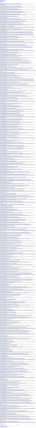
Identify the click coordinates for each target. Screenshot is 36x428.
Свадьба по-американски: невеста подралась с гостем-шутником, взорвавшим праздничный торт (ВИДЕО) (13, 286)
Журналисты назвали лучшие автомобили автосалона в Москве (8, 312)
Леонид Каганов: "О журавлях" (4, 379)
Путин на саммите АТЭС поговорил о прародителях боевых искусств (9, 209)
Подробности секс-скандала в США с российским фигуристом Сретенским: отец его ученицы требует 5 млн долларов (15, 418)
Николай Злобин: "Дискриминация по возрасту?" (6, 291)
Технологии (5, 94)
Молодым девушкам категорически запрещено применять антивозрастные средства (11, 77)
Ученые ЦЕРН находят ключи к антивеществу (6, 182)
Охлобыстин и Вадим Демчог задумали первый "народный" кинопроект (9, 268)
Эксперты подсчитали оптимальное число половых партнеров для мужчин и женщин (11, 281)
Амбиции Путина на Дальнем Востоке (5, 348)
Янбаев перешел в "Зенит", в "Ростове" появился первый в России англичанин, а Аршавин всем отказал (13, 327)
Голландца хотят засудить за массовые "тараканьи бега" (7, 26)
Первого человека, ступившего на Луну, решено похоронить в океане (9, 405)
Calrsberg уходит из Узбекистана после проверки (6, 309)
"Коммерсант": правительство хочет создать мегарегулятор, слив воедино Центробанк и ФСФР (12, 368)
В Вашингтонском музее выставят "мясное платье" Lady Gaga (8, 108)
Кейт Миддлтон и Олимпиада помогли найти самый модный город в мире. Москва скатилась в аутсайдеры (13, 363)
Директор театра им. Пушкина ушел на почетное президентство (8, 314)
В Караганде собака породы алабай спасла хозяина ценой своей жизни (9, 36)
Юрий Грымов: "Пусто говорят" (4, 89)
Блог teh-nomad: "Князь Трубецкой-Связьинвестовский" (7, 187)
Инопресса (5, 56)
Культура (5, 270)
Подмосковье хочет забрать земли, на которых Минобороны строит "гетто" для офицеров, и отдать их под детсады (15, 338)
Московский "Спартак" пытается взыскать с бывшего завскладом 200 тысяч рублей (10, 59)
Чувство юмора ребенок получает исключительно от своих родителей (9, 166)
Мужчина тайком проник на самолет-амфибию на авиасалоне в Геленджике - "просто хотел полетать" (13, 44)
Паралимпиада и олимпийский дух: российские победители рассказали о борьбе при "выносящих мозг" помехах (14, 195)
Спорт (4, 25)
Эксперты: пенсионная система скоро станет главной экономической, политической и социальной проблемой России (15, 232)
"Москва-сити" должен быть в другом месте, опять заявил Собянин (8, 276)
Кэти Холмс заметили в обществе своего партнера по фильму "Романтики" (9, 121)
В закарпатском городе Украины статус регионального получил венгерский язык (10, 13)
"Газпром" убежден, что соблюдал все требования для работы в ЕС (8, 97)
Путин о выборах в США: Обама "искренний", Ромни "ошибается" (8, 247)
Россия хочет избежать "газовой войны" (5, 258)
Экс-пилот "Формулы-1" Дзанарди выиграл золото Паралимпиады (8, 263)
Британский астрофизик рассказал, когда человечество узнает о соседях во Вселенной (11, 142)
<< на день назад (2, 424)
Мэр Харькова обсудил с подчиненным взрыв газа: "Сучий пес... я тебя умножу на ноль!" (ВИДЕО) (12, 229)
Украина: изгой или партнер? (3, 150)
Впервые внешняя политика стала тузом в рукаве (6, 211)
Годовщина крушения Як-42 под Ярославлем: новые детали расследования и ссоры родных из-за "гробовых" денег (15, 399)
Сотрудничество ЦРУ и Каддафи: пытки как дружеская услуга (8, 54)
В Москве (4, 426)
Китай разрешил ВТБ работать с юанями (5, 343)
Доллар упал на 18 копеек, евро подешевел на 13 (6, 296)
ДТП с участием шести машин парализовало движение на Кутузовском (9, 16)
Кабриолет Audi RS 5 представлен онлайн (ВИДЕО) (6, 206)
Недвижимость (5, 173)
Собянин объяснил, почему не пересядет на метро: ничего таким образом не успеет (10, 3)
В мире (5, 15)
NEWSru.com (2, 0)
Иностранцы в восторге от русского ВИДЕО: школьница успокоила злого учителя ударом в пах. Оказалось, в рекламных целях (16, 273)
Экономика (5, 99)
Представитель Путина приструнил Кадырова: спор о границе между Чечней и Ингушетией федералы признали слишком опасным (16, 79)
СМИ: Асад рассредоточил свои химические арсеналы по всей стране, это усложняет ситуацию (12, 41)
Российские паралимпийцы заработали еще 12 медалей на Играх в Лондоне (9, 407)
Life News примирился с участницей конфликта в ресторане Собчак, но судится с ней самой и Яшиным (13, 410)
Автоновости (5, 208)
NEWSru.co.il (1, 426)
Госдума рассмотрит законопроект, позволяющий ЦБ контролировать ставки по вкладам (11, 214)
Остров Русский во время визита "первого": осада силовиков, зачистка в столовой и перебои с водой (13, 219)
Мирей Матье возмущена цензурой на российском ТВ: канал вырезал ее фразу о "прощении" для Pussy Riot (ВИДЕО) (15, 402)
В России (5, 5)
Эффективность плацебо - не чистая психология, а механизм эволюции (9, 64)
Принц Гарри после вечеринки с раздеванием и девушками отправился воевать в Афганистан (12, 145)
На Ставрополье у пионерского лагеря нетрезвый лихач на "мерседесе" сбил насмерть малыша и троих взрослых (14, 330)
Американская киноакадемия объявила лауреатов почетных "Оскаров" (9, 304)
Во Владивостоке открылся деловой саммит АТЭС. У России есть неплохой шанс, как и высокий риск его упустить (14, 394)
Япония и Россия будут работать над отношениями (6, 158)
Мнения (5, 91)
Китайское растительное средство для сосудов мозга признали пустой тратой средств (11, 242)
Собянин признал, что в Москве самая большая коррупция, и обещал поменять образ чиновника (12, 204)
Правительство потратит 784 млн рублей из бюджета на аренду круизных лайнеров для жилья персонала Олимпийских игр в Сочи (16, 34)
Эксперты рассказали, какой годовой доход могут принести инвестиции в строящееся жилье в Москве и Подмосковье (15, 171)
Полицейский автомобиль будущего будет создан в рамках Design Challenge (9, 322)
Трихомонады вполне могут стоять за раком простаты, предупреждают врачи (10, 134)
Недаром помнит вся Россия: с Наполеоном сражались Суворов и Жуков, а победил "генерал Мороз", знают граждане (15, 179)
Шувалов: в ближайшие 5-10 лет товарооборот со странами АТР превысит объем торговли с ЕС (12, 389)
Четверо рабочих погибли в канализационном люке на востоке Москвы (9, 8)
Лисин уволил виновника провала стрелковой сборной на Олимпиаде (9, 237)
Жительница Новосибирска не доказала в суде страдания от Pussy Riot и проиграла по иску (11, 49)
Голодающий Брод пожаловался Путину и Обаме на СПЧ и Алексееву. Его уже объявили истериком (12, 21)
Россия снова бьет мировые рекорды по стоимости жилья (7, 413)
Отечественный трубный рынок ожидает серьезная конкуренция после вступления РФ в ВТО (12, 110)
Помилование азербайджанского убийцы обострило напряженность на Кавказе (10, 113)
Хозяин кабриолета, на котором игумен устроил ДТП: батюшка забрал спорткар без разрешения (12, 376)
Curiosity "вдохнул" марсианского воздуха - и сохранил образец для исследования (10, 6)
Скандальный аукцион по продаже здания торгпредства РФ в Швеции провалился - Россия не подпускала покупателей (15, 224)
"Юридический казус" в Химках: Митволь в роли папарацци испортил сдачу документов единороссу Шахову (14, 353)
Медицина (5, 66)
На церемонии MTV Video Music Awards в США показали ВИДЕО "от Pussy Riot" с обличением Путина (13, 301)
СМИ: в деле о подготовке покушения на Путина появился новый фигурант (9, 421)
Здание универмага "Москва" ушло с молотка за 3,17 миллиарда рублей (9, 384)
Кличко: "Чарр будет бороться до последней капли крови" (7, 72)
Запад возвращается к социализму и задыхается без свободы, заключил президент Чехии (11, 11)
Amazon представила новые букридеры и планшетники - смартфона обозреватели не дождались (12, 358)
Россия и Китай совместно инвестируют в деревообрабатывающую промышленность (11, 126)
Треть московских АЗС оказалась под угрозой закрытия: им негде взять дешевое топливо (11, 163)
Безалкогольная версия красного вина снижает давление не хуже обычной (9, 306)
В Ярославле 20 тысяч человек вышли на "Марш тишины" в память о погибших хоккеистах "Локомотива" (13, 84)
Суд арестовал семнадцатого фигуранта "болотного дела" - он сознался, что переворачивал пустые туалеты (14, 69)
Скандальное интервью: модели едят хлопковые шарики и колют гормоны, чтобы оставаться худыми (13, 198)
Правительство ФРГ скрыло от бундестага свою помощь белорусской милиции (10, 105)
